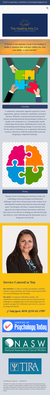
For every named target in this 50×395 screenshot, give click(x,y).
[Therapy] (25, 191)
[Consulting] (25, 106)
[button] (2, 8)
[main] (25, 47)
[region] (25, 2)
